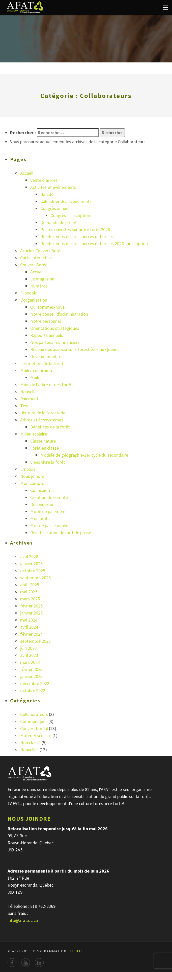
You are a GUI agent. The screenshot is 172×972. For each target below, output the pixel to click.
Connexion (40, 490)
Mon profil (40, 518)
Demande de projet (58, 222)
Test (24, 406)
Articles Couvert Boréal (42, 251)
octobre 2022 (32, 690)
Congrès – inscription (70, 215)
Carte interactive (36, 258)
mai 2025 (28, 592)
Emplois (27, 469)
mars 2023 (30, 662)
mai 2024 (28, 620)
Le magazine (42, 279)
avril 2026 (29, 556)
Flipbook (28, 293)
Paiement (29, 399)
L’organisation (33, 300)
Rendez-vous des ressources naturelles (77, 236)
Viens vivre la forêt (47, 462)
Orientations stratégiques (54, 328)
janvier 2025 (31, 613)
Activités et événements (53, 187)
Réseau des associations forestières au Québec (74, 349)
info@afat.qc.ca (23, 920)
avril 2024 (29, 627)
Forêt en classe (44, 448)
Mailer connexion (36, 370)
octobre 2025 (32, 570)
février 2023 (31, 669)
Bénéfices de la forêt (50, 427)
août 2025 (29, 585)
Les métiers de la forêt (41, 363)
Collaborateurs (34, 714)
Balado (47, 194)
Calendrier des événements (66, 201)
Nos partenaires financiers (55, 342)
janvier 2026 (31, 563)
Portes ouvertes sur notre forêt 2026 (75, 229)
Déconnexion (42, 504)
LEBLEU (77, 951)
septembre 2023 (35, 641)
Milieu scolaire (33, 434)
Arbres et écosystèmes (41, 420)
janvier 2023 (31, 676)
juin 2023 (28, 648)
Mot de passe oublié (49, 525)
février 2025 (31, 606)
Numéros (39, 286)
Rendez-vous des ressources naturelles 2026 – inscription (94, 243)
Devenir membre (45, 356)
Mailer (36, 377)
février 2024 (31, 634)
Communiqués (33, 721)
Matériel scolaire (35, 735)
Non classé (30, 742)
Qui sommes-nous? (48, 307)
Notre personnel (45, 321)
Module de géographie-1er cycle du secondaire (84, 455)
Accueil (26, 173)
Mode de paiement (48, 511)
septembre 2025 (35, 578)
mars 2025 (30, 599)
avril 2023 (29, 655)
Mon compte (32, 483)
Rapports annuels (46, 335)
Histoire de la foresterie (42, 413)
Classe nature (43, 441)
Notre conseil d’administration (59, 314)
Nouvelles (29, 391)
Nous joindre (32, 476)
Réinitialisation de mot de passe (60, 532)
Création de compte (49, 497)
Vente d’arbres (44, 180)
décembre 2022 (34, 683)
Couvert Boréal (34, 265)
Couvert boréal (34, 728)
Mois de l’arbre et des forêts (47, 384)
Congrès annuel (54, 208)
